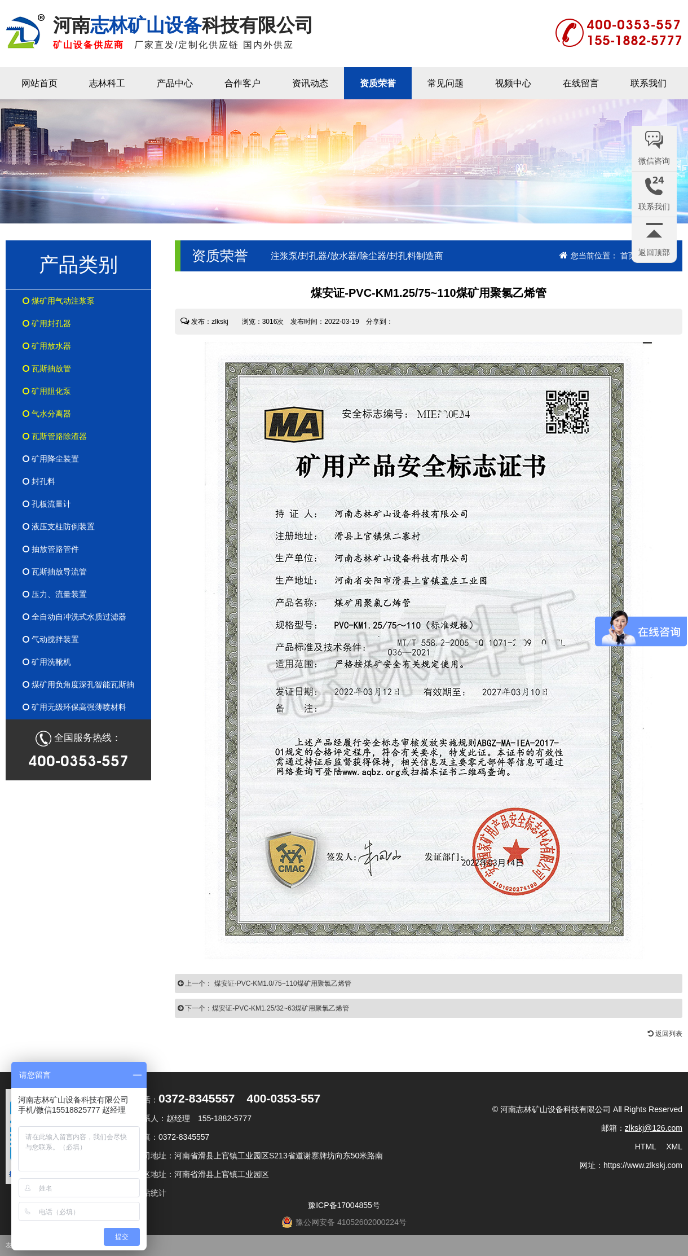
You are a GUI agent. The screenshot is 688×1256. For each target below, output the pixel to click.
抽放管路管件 (51, 549)
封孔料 (39, 481)
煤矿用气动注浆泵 (59, 300)
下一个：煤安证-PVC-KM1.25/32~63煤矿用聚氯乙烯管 (263, 1008)
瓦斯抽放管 (47, 368)
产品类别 (78, 264)
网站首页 (39, 83)
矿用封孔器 (47, 323)
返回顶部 (654, 252)
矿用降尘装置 (51, 458)
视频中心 (513, 83)
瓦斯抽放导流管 (55, 571)
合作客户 (242, 83)
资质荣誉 (378, 83)
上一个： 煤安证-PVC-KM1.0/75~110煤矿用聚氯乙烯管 (264, 983)
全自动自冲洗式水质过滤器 (74, 616)
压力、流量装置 (55, 594)
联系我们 (648, 83)
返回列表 (665, 1034)
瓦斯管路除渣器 (55, 436)
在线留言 (581, 83)
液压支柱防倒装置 (59, 526)
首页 (628, 255)
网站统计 (150, 1192)
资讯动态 (310, 83)
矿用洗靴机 (47, 661)
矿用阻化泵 (47, 391)
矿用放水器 (47, 345)
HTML (645, 1146)
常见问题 (445, 83)
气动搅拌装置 (51, 639)
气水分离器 (47, 413)
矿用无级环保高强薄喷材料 (74, 707)
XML (674, 1146)
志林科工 (107, 83)
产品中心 (175, 83)
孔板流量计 (47, 503)
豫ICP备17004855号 (344, 1205)
